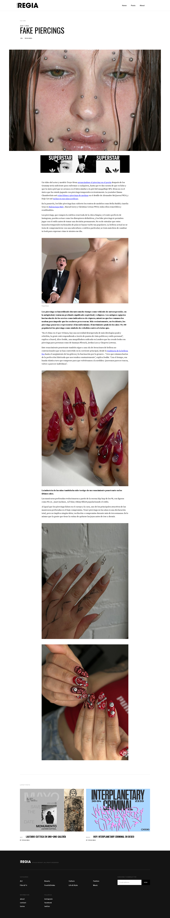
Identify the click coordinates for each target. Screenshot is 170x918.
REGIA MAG (28, 38)
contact (23, 903)
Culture (72, 881)
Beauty (47, 881)
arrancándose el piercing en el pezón (94, 182)
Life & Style (73, 885)
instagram (48, 899)
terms (22, 906)
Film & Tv (23, 885)
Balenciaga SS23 (56, 207)
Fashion (96, 881)
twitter (47, 906)
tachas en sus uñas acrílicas (65, 198)
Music (88, 837)
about (22, 899)
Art (21, 837)
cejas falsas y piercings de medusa (73, 195)
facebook (48, 903)
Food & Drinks (49, 885)
